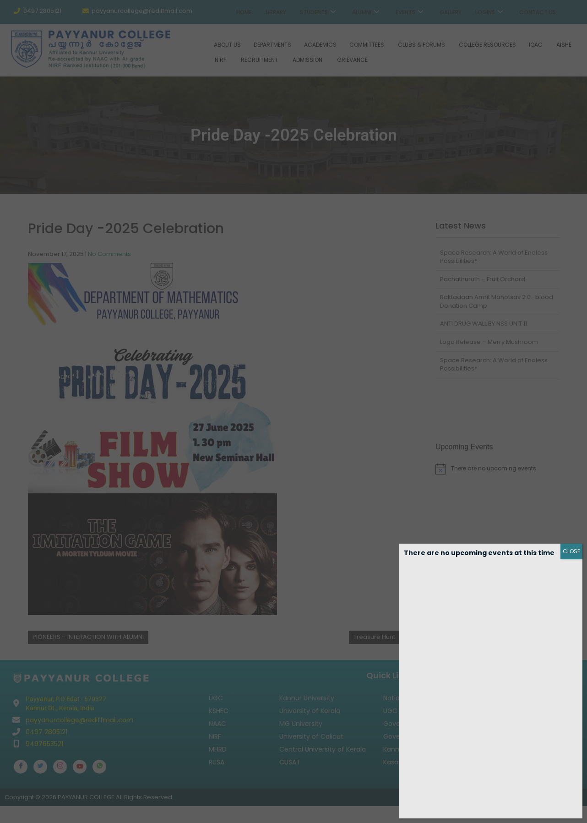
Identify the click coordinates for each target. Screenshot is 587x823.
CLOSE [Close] (571, 551)
